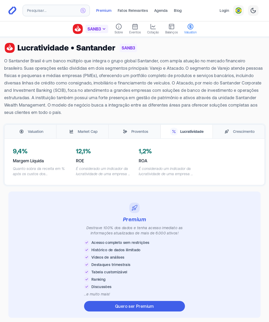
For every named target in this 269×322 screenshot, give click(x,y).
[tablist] (134, 132)
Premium (103, 10)
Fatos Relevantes (133, 10)
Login (224, 10)
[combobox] (56, 10)
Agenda (161, 10)
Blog (178, 10)
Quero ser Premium (134, 306)
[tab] (30, 132)
